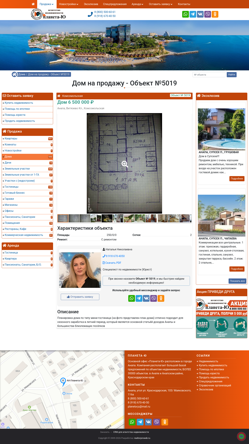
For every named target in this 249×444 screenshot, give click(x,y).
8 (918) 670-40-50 (105, 16)
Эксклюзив (91, 4)
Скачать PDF (112, 262)
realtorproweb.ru (142, 438)
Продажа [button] (47, 4)
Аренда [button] (138, 4)
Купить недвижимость (213, 365)
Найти (231, 74)
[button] (124, 162)
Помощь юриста (209, 373)
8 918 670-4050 (114, 256)
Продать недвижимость (214, 377)
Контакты (184, 4)
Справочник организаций (215, 385)
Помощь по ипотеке (211, 369)
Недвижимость (208, 361)
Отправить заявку (80, 296)
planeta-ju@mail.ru (139, 406)
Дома (21, 74)
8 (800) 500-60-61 (105, 12)
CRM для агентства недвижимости (131, 432)
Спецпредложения (115, 4)
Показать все (237, 281)
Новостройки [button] (69, 4)
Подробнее (237, 178)
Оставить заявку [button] (161, 4)
